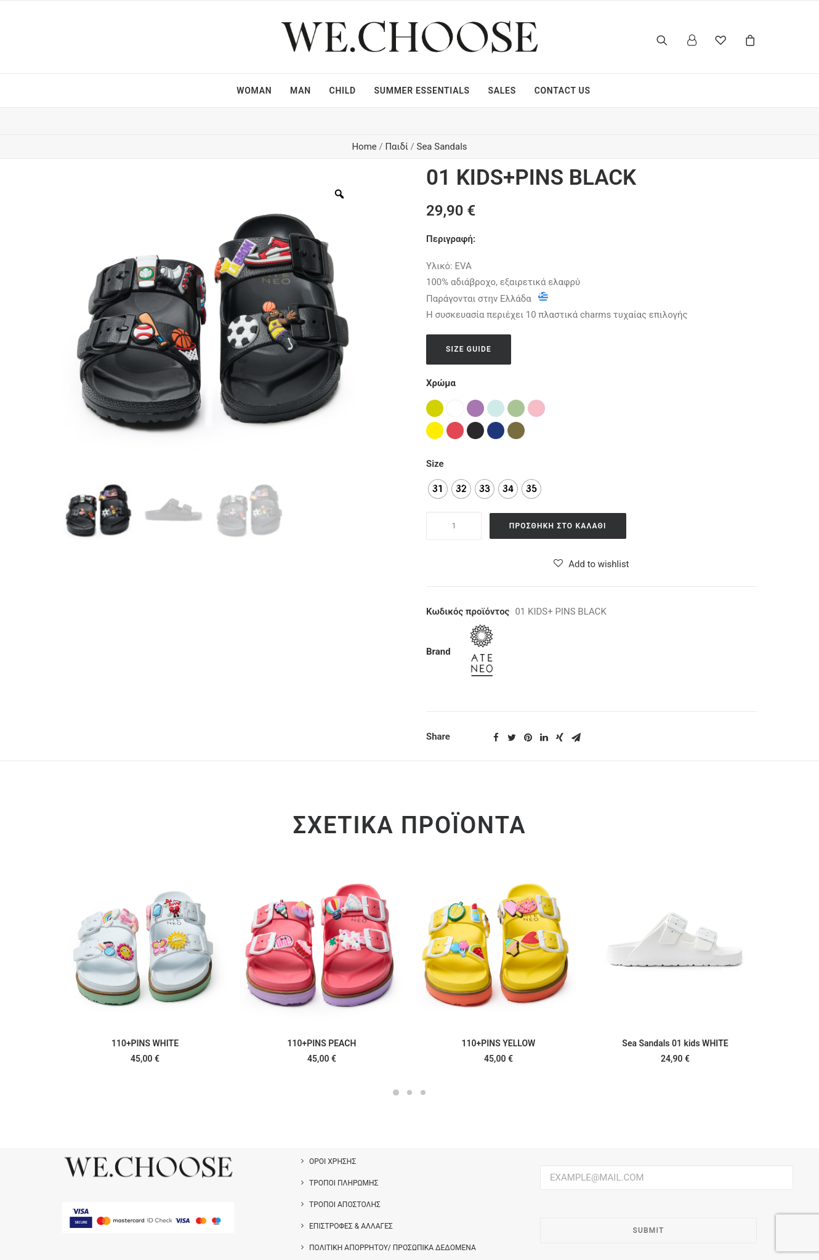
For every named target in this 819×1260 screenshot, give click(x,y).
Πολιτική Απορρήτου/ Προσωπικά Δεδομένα (392, 1221)
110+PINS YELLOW (499, 1017)
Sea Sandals (441, 120)
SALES (502, 90)
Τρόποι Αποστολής (345, 1178)
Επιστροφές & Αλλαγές (351, 1199)
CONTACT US (563, 90)
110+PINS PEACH (322, 1017)
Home (364, 120)
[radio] (438, 462)
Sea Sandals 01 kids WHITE (675, 1017)
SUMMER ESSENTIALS (422, 90)
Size (435, 437)
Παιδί (396, 120)
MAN (300, 90)
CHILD (342, 90)
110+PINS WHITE (145, 1017)
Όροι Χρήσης (332, 1135)
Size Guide (468, 322)
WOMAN (254, 90)
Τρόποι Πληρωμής (343, 1156)
